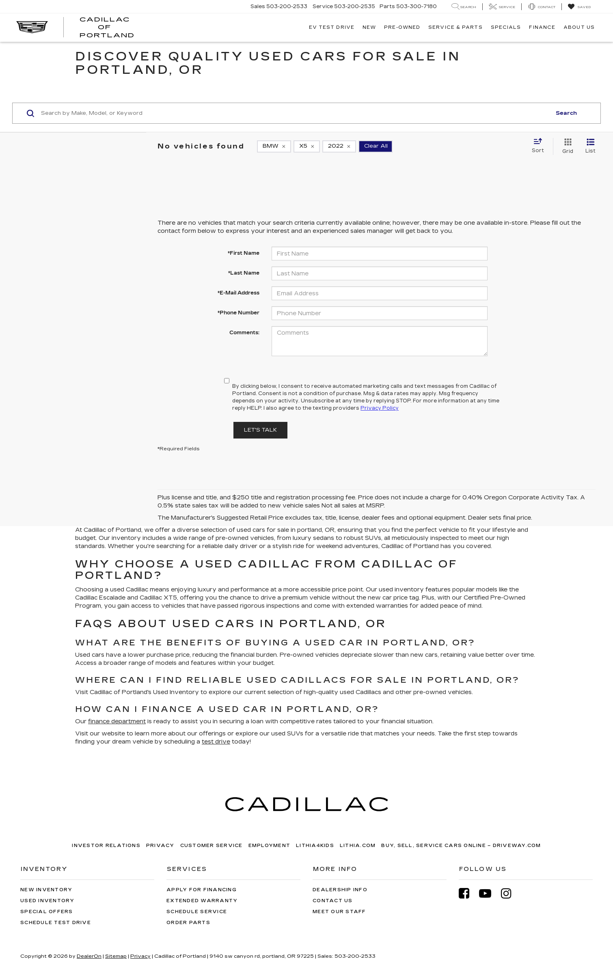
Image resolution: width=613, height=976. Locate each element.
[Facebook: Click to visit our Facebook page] (468, 893)
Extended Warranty (201, 900)
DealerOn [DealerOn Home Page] (89, 956)
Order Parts (188, 922)
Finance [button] (542, 27)
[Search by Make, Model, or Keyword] (295, 113)
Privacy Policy (379, 408)
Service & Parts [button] (455, 27)
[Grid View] (566, 146)
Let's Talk (260, 430)
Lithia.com (358, 845)
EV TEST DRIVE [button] (331, 27)
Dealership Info (340, 889)
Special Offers (46, 911)
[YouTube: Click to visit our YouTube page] (489, 893)
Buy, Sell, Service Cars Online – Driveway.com (461, 845)
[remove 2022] (339, 146)
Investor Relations (106, 845)
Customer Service (211, 845)
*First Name (243, 253)
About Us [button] (579, 27)
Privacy (160, 845)
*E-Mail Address (238, 293)
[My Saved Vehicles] (579, 7)
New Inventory (46, 889)
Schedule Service (196, 911)
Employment (269, 845)
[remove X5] (307, 146)
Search (566, 113)
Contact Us (333, 900)
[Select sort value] (540, 146)
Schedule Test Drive (55, 922)
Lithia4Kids (315, 845)
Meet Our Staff (339, 911)
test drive (216, 741)
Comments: (244, 332)
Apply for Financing (201, 889)
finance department (117, 721)
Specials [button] (506, 27)
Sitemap (116, 956)
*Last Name (243, 273)
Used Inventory (47, 900)
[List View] (590, 146)
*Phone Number (238, 313)
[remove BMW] (274, 146)
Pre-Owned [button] (402, 27)
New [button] (369, 27)
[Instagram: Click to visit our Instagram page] (510, 893)
